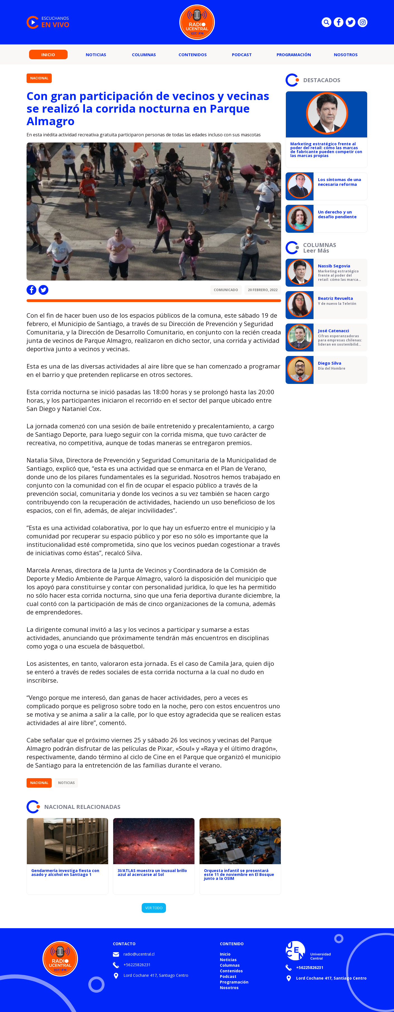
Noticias (96, 54)
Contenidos (193, 54)
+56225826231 (137, 964)
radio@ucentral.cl (139, 954)
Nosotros (346, 54)
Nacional (39, 78)
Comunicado (226, 290)
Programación (294, 54)
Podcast (242, 54)
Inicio (48, 54)
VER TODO (154, 907)
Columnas (144, 54)
